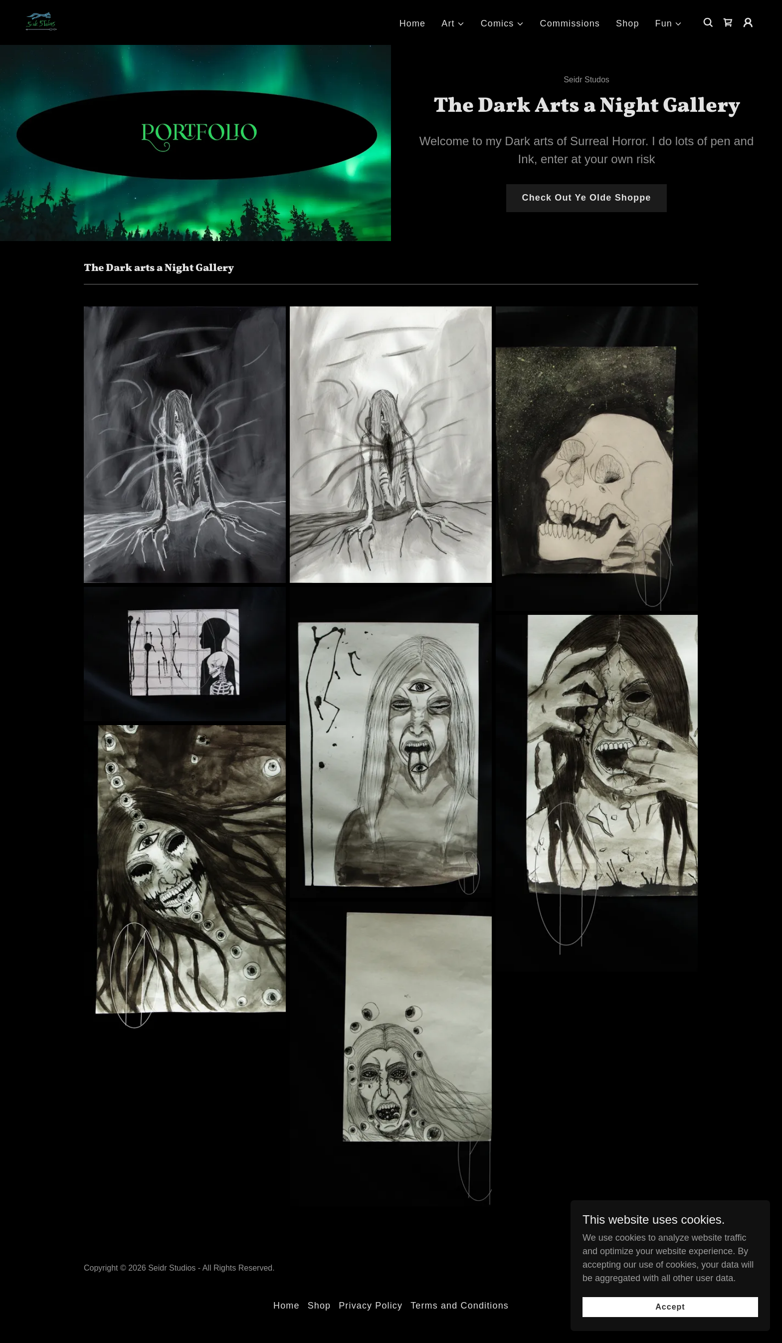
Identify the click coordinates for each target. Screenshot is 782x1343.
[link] (40, 22)
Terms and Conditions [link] (459, 1306)
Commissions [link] (570, 23)
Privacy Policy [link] (370, 1306)
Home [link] (412, 23)
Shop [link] (627, 23)
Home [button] (286, 1306)
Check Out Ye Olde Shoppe (586, 198)
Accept (670, 1307)
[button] (452, 23)
